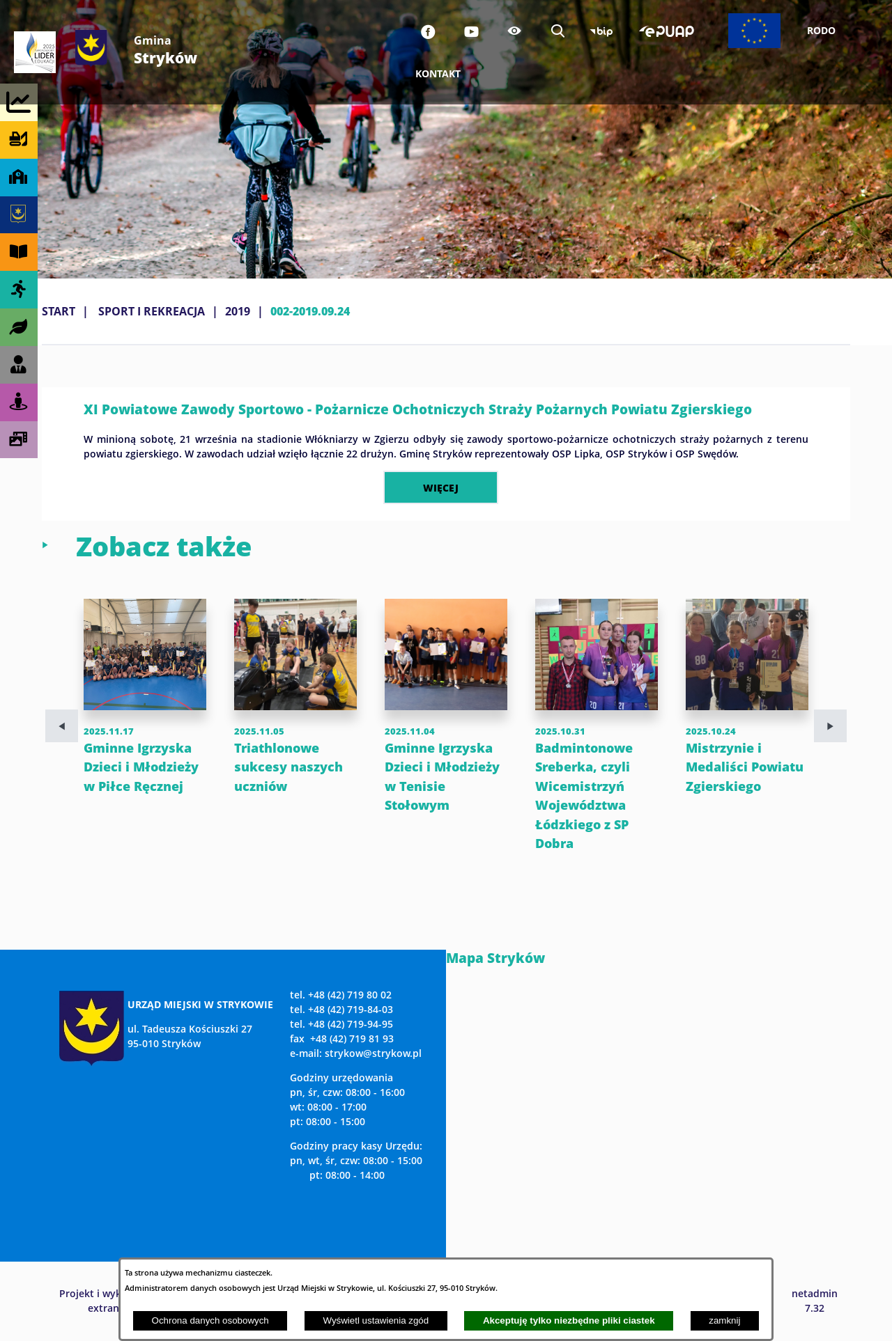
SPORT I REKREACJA (151, 311)
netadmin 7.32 (815, 1301)
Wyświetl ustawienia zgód (376, 1320)
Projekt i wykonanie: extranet (108, 1301)
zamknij (724, 1320)
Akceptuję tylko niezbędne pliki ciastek (569, 1320)
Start (58, 311)
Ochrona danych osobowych (210, 1320)
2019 (237, 311)
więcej (441, 487)
